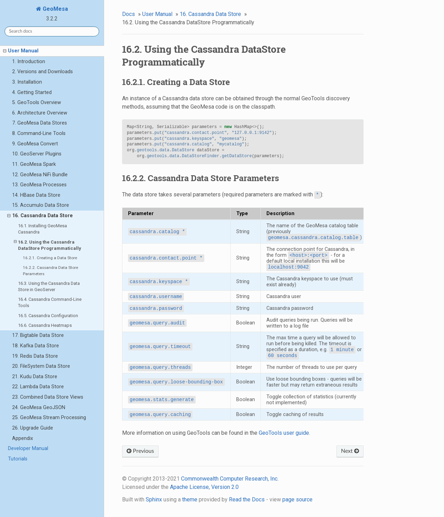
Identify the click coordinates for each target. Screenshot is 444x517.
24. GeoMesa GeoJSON (38, 407)
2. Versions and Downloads (42, 72)
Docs (128, 14)
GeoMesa (54, 9)
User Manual (21, 51)
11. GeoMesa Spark (34, 164)
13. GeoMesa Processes (39, 185)
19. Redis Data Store (35, 356)
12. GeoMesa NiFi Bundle (40, 175)
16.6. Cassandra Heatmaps (45, 325)
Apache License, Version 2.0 (204, 487)
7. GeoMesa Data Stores (39, 123)
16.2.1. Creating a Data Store (50, 257)
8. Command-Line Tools (39, 133)
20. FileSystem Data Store (41, 366)
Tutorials (17, 459)
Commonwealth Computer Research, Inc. (230, 478)
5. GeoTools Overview (36, 102)
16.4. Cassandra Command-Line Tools (50, 302)
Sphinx (154, 499)
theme (189, 499)
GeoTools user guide (284, 433)
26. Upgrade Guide (32, 428)
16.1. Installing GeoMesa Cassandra (42, 229)
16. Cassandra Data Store (40, 216)
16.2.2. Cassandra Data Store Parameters (50, 270)
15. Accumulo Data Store (40, 205)
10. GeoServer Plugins (36, 154)
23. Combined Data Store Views (47, 397)
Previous (140, 451)
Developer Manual (28, 448)
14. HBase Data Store (36, 195)
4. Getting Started (32, 92)
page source (297, 499)
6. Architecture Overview (39, 113)
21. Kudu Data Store (34, 377)
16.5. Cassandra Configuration (48, 315)
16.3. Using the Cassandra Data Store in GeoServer (49, 286)
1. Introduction (28, 62)
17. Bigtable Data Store (38, 335)
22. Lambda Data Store (38, 387)
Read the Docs (247, 499)
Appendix (22, 438)
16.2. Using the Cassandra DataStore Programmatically (47, 245)
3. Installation (27, 82)
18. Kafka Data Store (35, 346)
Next (350, 451)
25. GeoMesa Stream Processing (49, 418)
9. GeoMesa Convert (35, 144)
